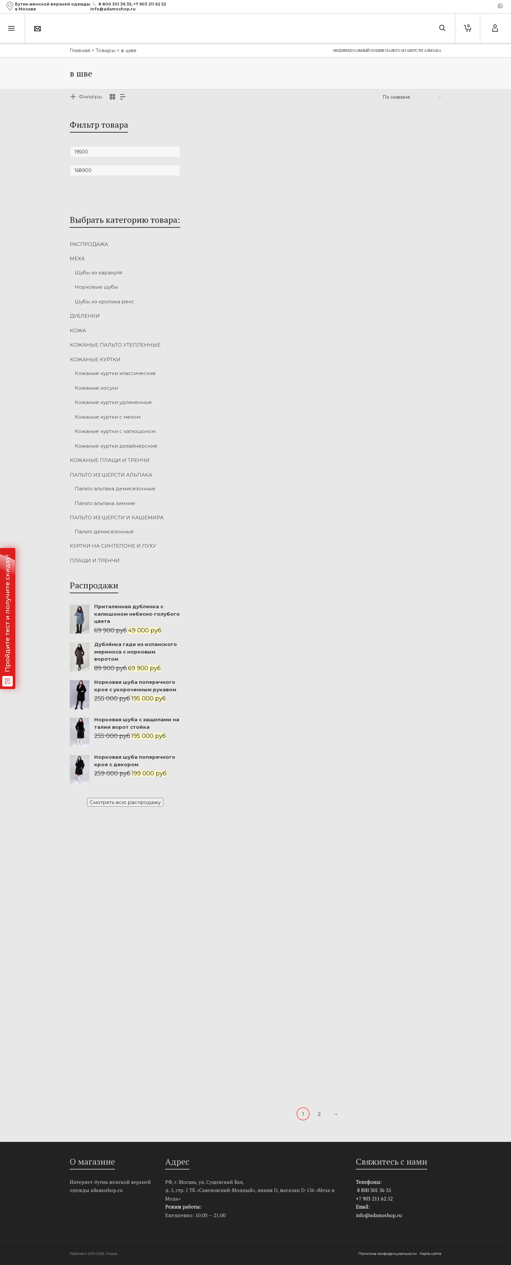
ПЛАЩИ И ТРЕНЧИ (95, 560)
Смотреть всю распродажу (125, 802)
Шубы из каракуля (98, 272)
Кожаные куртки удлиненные (113, 402)
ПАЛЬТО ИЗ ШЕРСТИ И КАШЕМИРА (117, 517)
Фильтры (90, 96)
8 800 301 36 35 (114, 4)
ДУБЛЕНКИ (85, 316)
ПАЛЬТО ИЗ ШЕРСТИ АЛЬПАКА (111, 475)
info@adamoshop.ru (379, 1215)
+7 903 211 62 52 (149, 4)
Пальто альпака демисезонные (115, 488)
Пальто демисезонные (104, 531)
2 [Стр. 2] (319, 1114)
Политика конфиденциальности (388, 1253)
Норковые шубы (96, 287)
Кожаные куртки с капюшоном (115, 431)
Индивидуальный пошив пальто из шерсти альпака (387, 50)
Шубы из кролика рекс (104, 301)
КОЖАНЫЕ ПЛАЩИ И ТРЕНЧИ (110, 460)
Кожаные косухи (96, 388)
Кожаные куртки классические (115, 373)
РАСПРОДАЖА (89, 244)
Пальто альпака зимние (105, 503)
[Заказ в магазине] (412, 97)
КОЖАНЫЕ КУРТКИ (95, 359)
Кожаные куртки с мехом (107, 417)
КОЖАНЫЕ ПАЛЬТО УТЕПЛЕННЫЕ (115, 345)
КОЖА (78, 330)
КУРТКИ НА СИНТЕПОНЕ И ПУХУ (113, 546)
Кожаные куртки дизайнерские (116, 446)
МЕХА (77, 258)
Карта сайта (430, 1253)
